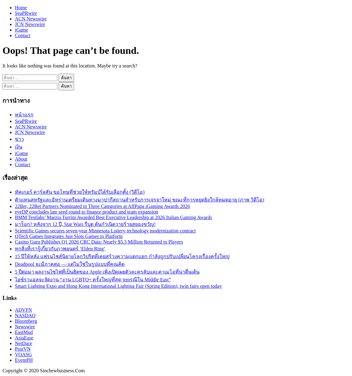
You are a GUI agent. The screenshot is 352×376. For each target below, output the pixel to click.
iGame (21, 29)
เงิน (18, 146)
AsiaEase (24, 337)
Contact (22, 35)
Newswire (25, 326)
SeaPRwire (26, 13)
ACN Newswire (31, 18)
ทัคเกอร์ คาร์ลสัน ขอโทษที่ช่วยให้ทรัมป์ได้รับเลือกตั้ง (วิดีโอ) (80, 192)
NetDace (23, 343)
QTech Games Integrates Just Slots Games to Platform (69, 236)
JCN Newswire (30, 24)
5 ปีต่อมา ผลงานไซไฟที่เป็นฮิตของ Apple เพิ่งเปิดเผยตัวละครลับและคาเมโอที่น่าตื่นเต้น (107, 271)
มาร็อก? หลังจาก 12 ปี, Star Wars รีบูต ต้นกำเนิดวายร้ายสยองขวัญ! (85, 224)
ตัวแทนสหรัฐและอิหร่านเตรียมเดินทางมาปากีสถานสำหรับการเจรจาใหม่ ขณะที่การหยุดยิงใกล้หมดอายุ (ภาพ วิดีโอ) (139, 199)
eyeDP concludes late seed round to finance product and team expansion (86, 211)
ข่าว (19, 139)
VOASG (23, 354)
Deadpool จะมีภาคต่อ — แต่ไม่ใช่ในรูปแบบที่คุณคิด (70, 264)
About (21, 159)
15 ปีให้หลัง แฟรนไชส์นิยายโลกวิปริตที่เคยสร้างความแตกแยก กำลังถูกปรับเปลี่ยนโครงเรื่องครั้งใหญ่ (122, 256)
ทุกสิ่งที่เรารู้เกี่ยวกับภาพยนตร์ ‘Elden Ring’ (60, 248)
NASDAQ (25, 315)
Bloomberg (26, 321)
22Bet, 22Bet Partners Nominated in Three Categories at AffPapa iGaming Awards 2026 (102, 206)
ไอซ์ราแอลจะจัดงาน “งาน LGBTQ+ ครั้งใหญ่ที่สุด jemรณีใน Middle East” (93, 279)
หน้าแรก (24, 114)
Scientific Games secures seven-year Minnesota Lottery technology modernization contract (105, 230)
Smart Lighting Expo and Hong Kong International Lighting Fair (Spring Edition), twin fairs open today (118, 286)
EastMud (24, 332)
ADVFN (23, 310)
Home (21, 7)
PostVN (23, 349)
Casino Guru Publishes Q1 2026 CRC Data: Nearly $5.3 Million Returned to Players (99, 241)
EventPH (24, 360)
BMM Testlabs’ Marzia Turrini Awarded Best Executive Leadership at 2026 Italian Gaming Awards (113, 217)
